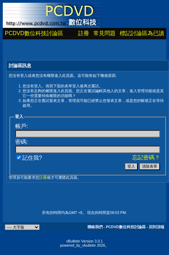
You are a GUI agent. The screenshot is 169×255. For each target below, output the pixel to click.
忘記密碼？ (146, 157)
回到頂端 (156, 227)
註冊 (83, 33)
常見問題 (104, 33)
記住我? (29, 158)
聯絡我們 (95, 227)
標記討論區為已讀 (142, 33)
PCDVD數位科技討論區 (34, 33)
